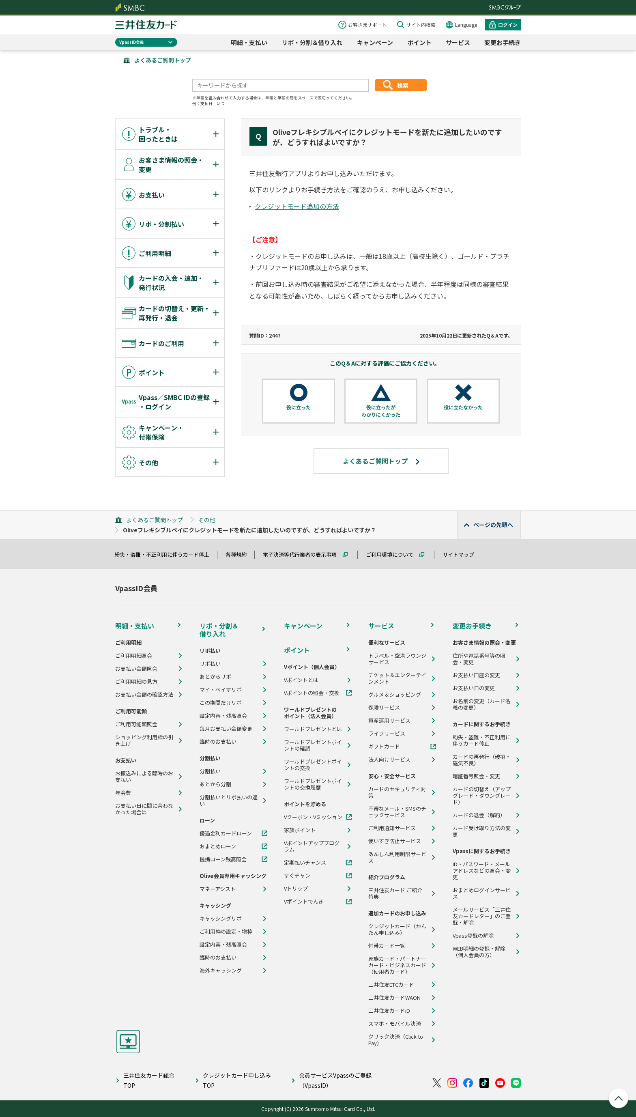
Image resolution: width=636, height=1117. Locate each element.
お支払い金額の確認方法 (144, 694)
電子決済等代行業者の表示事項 (303, 554)
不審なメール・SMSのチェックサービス (397, 811)
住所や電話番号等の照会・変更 (479, 658)
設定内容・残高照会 (223, 715)
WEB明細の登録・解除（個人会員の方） (479, 951)
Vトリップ (296, 888)
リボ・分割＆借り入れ (311, 42)
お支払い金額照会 (136, 668)
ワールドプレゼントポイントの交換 (313, 764)
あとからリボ (215, 677)
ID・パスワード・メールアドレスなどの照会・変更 (482, 870)
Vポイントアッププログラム (311, 846)
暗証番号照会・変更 (476, 776)
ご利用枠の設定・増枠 (226, 931)
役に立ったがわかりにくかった (380, 411)
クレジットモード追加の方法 (297, 206)
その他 (206, 520)
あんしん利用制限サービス (397, 857)
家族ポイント (300, 830)
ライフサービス (386, 733)
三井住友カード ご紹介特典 (395, 893)
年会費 (123, 793)
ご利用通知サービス (392, 828)
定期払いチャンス (305, 862)
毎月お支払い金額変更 (226, 728)
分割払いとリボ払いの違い (229, 800)
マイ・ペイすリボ (221, 690)
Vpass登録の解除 (473, 935)
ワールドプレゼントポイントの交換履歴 (313, 784)
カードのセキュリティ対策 (397, 792)
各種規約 (240, 554)
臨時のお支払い (218, 741)
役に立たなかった (463, 407)
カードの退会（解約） (479, 815)
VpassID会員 (131, 42)
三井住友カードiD (389, 1010)
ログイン (508, 24)
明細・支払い (249, 42)
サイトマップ (462, 554)
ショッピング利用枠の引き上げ (144, 740)
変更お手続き (502, 42)
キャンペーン (375, 42)
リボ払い (210, 664)
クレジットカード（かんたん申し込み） (397, 929)
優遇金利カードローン (226, 833)
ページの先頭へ (493, 525)
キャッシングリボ (221, 918)
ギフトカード (384, 746)
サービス (458, 42)
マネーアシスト (218, 889)
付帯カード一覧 (386, 946)
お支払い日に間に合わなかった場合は (144, 809)
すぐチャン (297, 875)
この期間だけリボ (221, 702)
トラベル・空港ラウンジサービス (397, 658)
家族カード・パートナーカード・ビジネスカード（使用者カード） (397, 965)
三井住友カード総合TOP (148, 1080)
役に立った (298, 407)
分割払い (210, 771)
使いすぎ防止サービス (394, 841)
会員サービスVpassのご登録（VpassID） (335, 1080)
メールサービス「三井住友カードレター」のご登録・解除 (482, 916)
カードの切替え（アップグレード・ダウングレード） (482, 795)
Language (466, 24)
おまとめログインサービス (482, 893)
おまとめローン (218, 846)
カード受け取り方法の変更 (482, 831)
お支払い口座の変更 (476, 675)
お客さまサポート (367, 24)
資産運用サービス (389, 720)
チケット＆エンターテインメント (397, 678)
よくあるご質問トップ (162, 60)
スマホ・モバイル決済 (394, 1023)
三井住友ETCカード (391, 984)
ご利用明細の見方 (136, 681)
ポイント (419, 42)
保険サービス (384, 707)
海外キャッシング (221, 970)
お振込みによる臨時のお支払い (144, 776)
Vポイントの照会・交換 (311, 693)
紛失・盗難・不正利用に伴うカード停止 (165, 554)
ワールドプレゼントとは (313, 729)
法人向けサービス (389, 759)
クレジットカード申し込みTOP (237, 1080)
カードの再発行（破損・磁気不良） (482, 759)
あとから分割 (215, 784)
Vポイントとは (301, 680)
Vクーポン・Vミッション (313, 817)
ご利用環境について (393, 554)
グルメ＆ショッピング (394, 694)
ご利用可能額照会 (136, 724)
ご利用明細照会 (133, 655)
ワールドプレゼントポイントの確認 (313, 745)
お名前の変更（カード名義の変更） (482, 704)
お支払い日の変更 (474, 688)
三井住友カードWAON (394, 997)
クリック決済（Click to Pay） (395, 1039)
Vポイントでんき (304, 901)
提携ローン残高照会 (223, 859)
